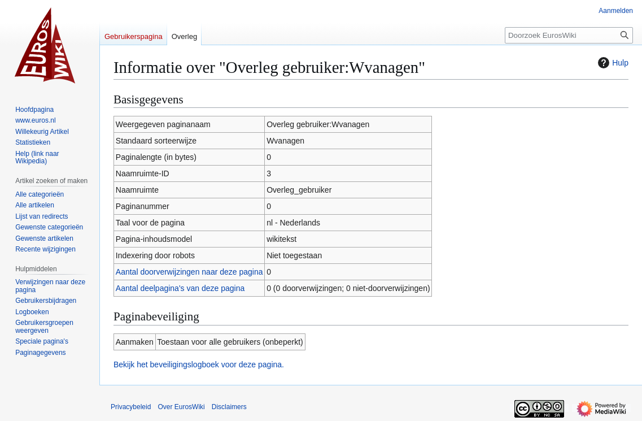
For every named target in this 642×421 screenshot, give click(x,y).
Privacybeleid (131, 407)
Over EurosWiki (181, 407)
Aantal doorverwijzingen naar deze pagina (189, 271)
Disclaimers (229, 407)
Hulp (611, 62)
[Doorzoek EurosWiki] (569, 35)
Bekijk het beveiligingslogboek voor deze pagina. (198, 364)
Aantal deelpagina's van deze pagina (180, 288)
